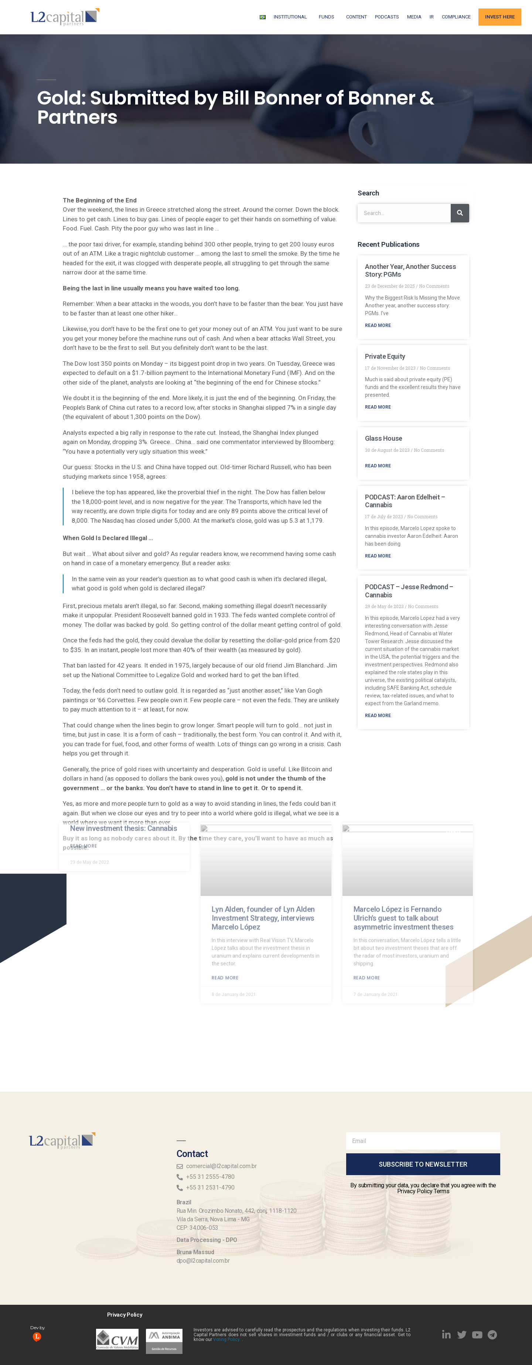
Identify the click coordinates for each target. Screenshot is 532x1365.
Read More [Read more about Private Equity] (378, 407)
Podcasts (387, 17)
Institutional (292, 17)
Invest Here (500, 17)
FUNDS (328, 17)
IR (432, 17)
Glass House (383, 438)
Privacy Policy (124, 1314)
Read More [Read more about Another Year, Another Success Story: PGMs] (378, 325)
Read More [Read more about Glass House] (378, 465)
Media (414, 17)
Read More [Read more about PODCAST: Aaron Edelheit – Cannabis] (378, 556)
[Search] (460, 213)
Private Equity (385, 356)
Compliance (456, 17)
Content (356, 17)
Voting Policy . (227, 1339)
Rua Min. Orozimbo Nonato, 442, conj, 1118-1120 (237, 1210)
